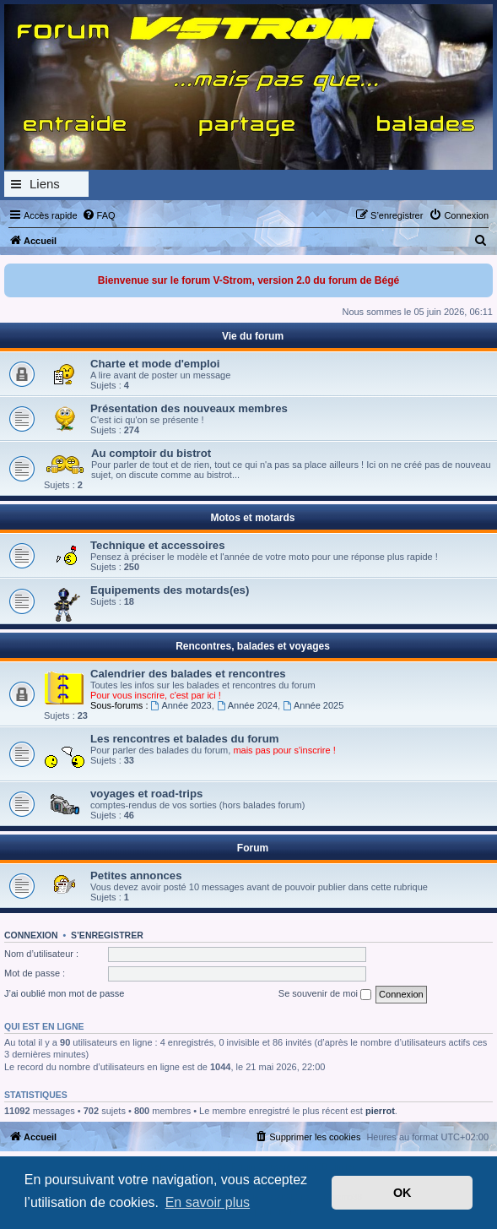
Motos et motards (252, 518)
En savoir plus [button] (208, 1202)
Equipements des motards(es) (169, 590)
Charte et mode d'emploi (154, 363)
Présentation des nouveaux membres (189, 408)
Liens (45, 184)
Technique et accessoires (157, 545)
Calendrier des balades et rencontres (188, 673)
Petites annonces (135, 875)
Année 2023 (181, 705)
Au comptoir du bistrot (151, 453)
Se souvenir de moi (324, 994)
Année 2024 (247, 705)
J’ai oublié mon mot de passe (64, 993)
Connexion (31, 935)
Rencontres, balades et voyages (253, 646)
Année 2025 (313, 705)
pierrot (380, 1111)
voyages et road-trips (146, 793)
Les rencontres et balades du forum (184, 738)
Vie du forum (253, 336)
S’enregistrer (107, 935)
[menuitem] (99, 215)
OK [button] (402, 1192)
